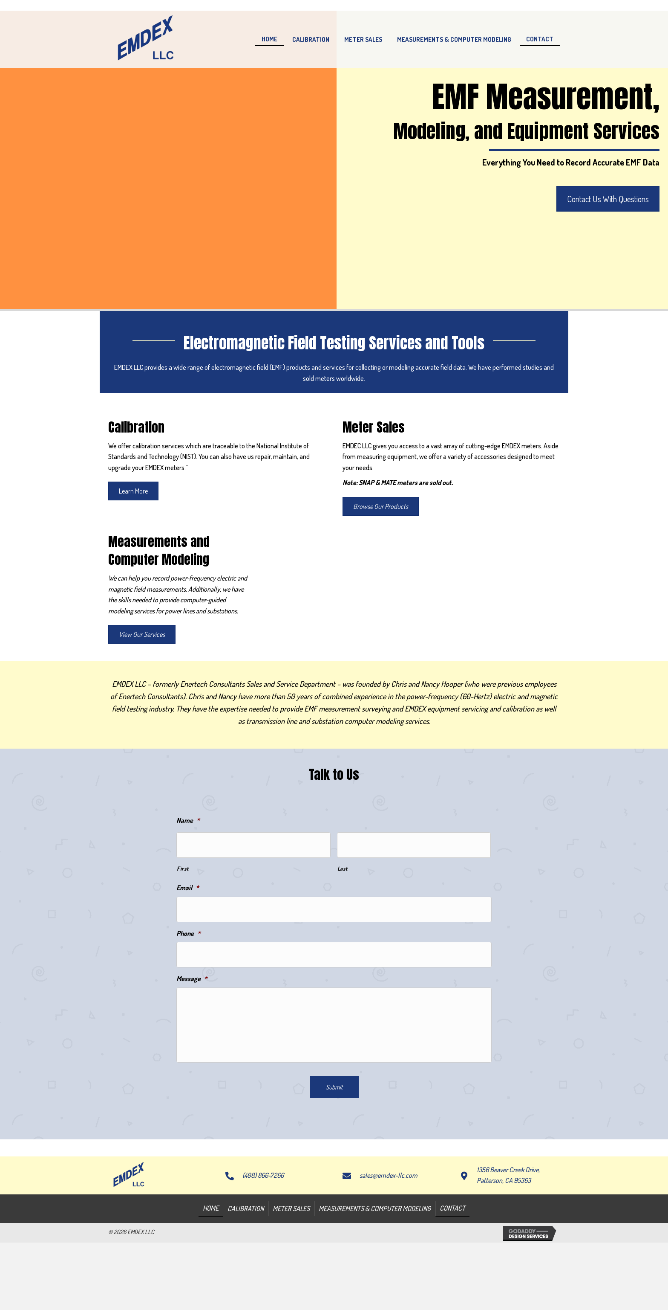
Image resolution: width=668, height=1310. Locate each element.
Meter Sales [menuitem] (291, 1254)
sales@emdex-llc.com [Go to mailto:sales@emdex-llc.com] (389, 1221)
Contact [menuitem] (452, 1253)
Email (187, 885)
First (182, 865)
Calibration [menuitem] (245, 1254)
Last (342, 865)
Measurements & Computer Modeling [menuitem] (375, 1254)
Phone (188, 928)
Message (191, 970)
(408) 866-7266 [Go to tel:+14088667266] (263, 1221)
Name (188, 820)
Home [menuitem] (211, 1253)
